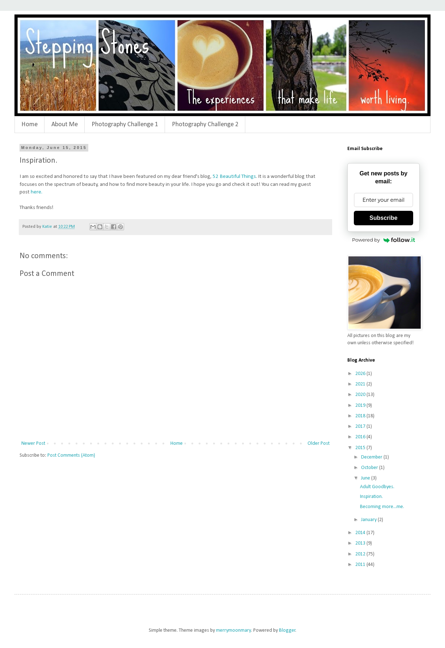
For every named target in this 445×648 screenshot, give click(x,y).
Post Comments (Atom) (71, 455)
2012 (360, 554)
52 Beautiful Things (234, 176)
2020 (360, 394)
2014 (360, 533)
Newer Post (33, 443)
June (366, 478)
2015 (360, 448)
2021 (360, 384)
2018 (360, 416)
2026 (360, 373)
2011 (360, 564)
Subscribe (383, 218)
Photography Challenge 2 (205, 124)
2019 (360, 405)
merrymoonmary (233, 630)
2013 (360, 543)
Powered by (383, 240)
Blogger (287, 630)
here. (36, 192)
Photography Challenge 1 (125, 124)
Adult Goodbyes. (377, 487)
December (372, 457)
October (370, 467)
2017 (360, 426)
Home (29, 124)
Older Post (319, 443)
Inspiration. (371, 496)
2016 (360, 437)
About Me (64, 124)
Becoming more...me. (382, 507)
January (369, 520)
